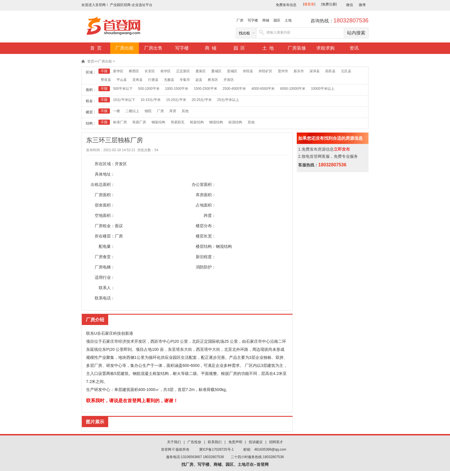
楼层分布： (206, 225)
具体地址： (105, 174)
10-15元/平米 (151, 100)
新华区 (118, 71)
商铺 (265, 20)
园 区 (239, 48)
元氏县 (346, 71)
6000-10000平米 (292, 89)
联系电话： (105, 298)
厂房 (239, 20)
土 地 (268, 48)
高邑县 (330, 71)
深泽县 (314, 71)
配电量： (107, 246)
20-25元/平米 (202, 100)
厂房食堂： (105, 256)
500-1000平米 (149, 89)
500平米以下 (123, 89)
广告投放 (194, 442)
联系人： (107, 287)
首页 (90, 61)
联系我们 (215, 442)
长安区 (150, 71)
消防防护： (206, 267)
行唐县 (153, 80)
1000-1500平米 (176, 89)
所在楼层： (105, 236)
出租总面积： (103, 184)
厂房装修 (297, 48)
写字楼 (253, 20)
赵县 (198, 80)
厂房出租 (124, 48)
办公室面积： (204, 184)
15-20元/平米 (176, 100)
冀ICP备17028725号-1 (216, 449)
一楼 (116, 111)
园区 (277, 20)
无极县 (169, 80)
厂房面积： (105, 194)
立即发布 (342, 149)
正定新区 (183, 71)
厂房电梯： (105, 267)
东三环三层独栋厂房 (114, 140)
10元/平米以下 (124, 100)
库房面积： (206, 194)
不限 (104, 71)
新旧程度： (206, 256)
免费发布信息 (286, 5)
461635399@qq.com (270, 449)
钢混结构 (216, 122)
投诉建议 (256, 442)
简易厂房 (139, 122)
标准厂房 (120, 122)
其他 (185, 111)
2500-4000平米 (234, 89)
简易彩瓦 (178, 122)
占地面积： (206, 205)
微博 (362, 5)
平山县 (122, 80)
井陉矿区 (265, 71)
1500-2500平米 (205, 89)
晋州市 (283, 71)
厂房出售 (153, 48)
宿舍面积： (105, 205)
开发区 (229, 80)
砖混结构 (235, 122)
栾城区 (232, 71)
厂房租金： (105, 225)
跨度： (210, 215)
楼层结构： (206, 246)
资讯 (354, 48)
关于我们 (174, 442)
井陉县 (248, 71)
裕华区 (165, 71)
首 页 (96, 48)
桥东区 (213, 80)
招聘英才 (276, 442)
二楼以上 (132, 111)
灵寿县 (137, 80)
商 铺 (211, 48)
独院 (148, 111)
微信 (349, 5)
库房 (172, 111)
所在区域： (105, 163)
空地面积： (105, 215)
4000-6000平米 (263, 89)
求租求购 (325, 48)
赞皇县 (106, 80)
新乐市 (299, 71)
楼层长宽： (206, 236)
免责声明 (235, 442)
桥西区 (134, 71)
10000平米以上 (322, 89)
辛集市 (185, 80)
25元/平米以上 (228, 100)
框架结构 (197, 122)
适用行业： (105, 277)
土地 (288, 20)
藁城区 (216, 71)
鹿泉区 (200, 71)
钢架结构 (158, 122)
